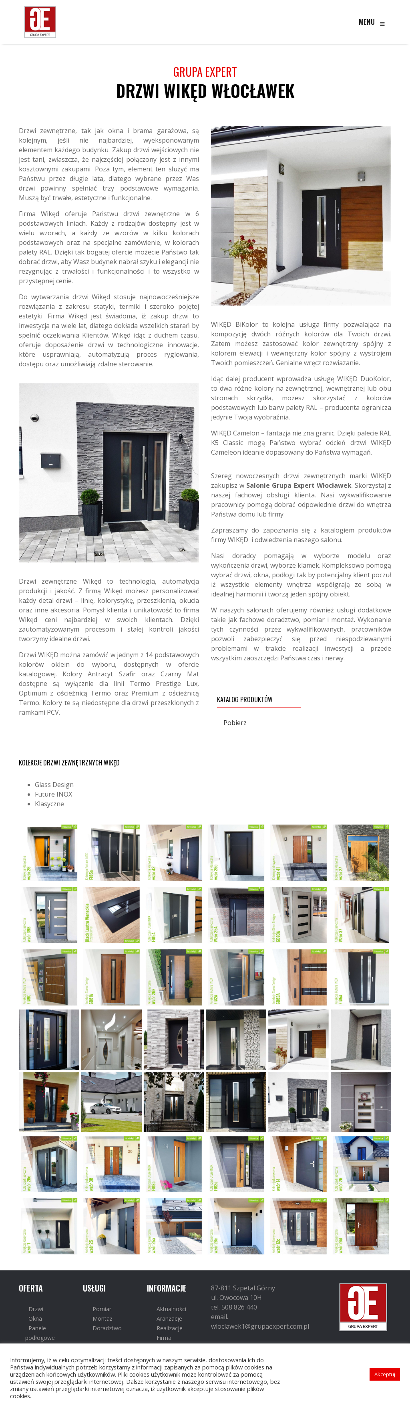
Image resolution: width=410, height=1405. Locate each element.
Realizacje (170, 1328)
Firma (164, 1337)
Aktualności (171, 1309)
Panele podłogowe (40, 1332)
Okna (35, 1318)
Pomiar (101, 1309)
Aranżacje (169, 1318)
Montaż (102, 1318)
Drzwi (35, 1309)
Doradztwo (107, 1328)
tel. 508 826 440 (234, 1307)
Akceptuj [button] (384, 1374)
